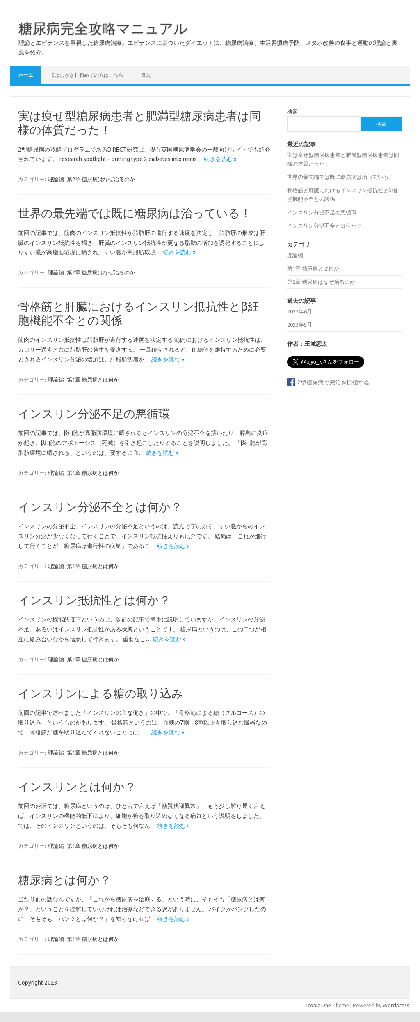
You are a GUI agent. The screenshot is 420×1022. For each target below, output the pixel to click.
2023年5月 (299, 324)
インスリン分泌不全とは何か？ (100, 506)
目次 (146, 75)
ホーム (25, 75)
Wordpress (396, 1005)
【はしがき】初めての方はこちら (86, 75)
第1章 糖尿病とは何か (93, 379)
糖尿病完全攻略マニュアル (103, 28)
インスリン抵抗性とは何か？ (94, 600)
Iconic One (318, 1005)
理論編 (56, 179)
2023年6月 (299, 311)
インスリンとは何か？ (77, 786)
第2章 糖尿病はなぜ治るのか (101, 179)
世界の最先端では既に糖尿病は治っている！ (134, 213)
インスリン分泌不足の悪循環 (94, 413)
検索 (292, 111)
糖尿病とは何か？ (64, 879)
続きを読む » (220, 159)
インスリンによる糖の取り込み (100, 693)
